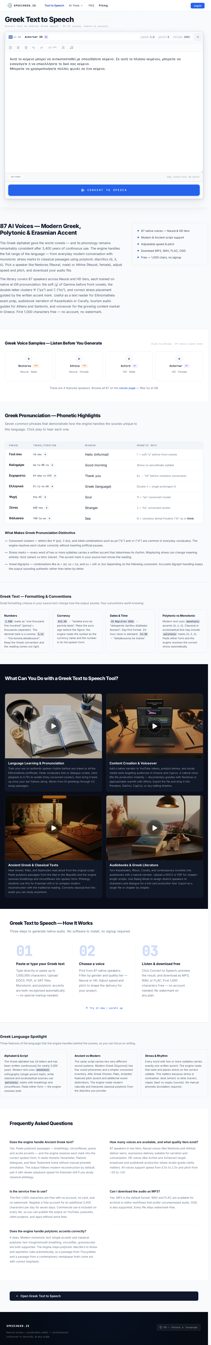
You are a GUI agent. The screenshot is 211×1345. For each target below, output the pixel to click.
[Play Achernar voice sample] (179, 366)
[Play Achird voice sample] (129, 366)
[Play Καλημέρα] (52, 465)
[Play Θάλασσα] (49, 518)
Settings (16, 177)
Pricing (103, 5)
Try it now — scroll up (104, 1008)
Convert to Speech (104, 190)
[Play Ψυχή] (45, 497)
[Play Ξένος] (46, 507)
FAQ (91, 5)
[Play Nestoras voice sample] (29, 366)
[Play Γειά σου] (45, 454)
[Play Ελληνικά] (52, 486)
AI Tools (76, 5)
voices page (127, 388)
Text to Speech (54, 5)
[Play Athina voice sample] (79, 366)
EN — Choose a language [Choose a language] (178, 1327)
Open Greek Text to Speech (38, 1296)
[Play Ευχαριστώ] (55, 475)
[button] (80, 37)
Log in (197, 5)
